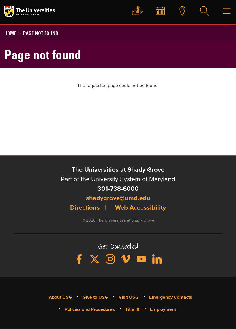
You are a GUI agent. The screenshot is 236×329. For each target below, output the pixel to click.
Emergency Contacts (170, 297)
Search (200, 11)
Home (10, 33)
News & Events (154, 11)
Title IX (132, 309)
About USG (60, 297)
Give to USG (130, 11)
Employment (163, 309)
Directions (85, 208)
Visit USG (129, 297)
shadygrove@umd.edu (118, 199)
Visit (177, 11)
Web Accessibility (140, 208)
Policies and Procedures (90, 309)
